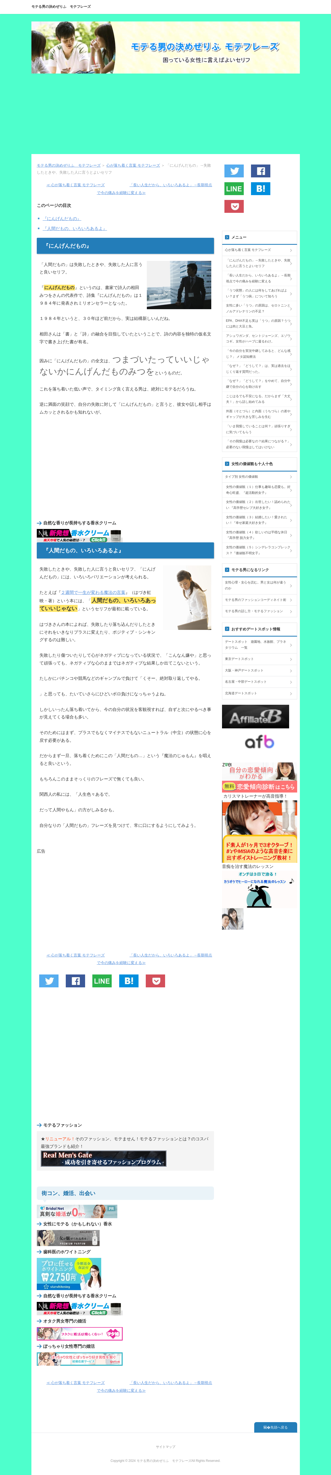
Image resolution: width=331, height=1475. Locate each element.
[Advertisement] (166, 113)
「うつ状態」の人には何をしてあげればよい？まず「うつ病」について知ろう (256, 293)
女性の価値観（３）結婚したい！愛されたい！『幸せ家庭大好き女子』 (256, 520)
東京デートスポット (239, 659)
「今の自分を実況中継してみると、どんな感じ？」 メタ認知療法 (258, 354)
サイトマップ (165, 1447)
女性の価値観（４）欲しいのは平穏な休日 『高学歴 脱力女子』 (256, 535)
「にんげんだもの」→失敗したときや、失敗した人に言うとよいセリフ (258, 263)
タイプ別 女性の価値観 (241, 477)
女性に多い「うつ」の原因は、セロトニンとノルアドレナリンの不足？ (258, 308)
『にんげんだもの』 (62, 218)
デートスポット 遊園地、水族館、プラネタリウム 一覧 (255, 644)
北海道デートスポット (241, 693)
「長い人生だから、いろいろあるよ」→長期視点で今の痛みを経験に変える (258, 278)
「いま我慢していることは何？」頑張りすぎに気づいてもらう (258, 429)
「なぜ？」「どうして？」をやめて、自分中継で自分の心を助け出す (258, 384)
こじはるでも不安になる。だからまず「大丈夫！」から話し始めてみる (258, 399)
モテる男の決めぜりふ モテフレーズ (61, 7)
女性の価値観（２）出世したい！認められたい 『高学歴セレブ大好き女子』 (258, 505)
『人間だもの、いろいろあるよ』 (75, 228)
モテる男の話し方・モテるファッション (254, 611)
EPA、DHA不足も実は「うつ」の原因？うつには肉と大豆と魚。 (258, 323)
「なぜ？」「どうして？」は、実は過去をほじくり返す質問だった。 (258, 369)
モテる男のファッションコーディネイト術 (255, 600)
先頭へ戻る (279, 1427)
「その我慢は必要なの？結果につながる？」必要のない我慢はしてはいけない (258, 444)
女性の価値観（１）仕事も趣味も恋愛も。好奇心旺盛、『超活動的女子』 (258, 490)
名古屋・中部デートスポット (246, 682)
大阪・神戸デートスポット (244, 670)
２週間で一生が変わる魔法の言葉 (93, 592)
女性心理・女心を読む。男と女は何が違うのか (255, 585)
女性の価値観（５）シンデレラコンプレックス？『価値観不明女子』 (258, 550)
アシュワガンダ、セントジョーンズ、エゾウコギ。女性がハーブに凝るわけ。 (258, 339)
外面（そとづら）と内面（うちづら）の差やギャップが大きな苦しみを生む (258, 414)
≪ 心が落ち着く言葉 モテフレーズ (75, 185)
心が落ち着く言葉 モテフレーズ (248, 250)
